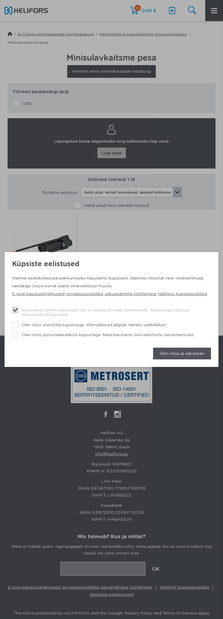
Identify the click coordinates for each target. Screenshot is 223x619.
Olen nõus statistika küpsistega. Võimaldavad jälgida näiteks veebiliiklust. (94, 324)
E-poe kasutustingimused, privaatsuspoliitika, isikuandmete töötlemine (84, 293)
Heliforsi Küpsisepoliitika (182, 293)
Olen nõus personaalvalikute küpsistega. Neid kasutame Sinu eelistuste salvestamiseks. (108, 334)
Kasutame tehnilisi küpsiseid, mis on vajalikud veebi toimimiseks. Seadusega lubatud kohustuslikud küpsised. (105, 312)
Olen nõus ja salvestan (182, 353)
